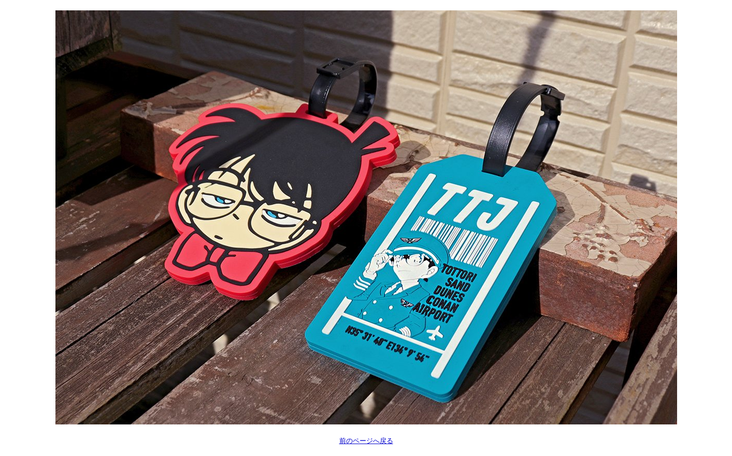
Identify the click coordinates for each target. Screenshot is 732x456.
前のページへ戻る (366, 441)
